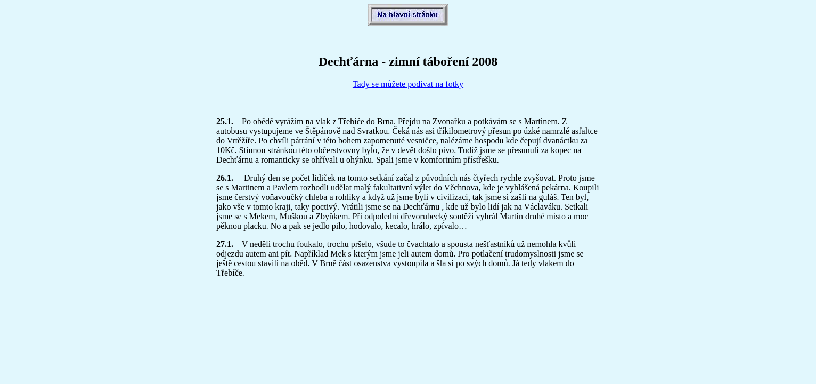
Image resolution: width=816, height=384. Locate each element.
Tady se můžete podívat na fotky (408, 84)
